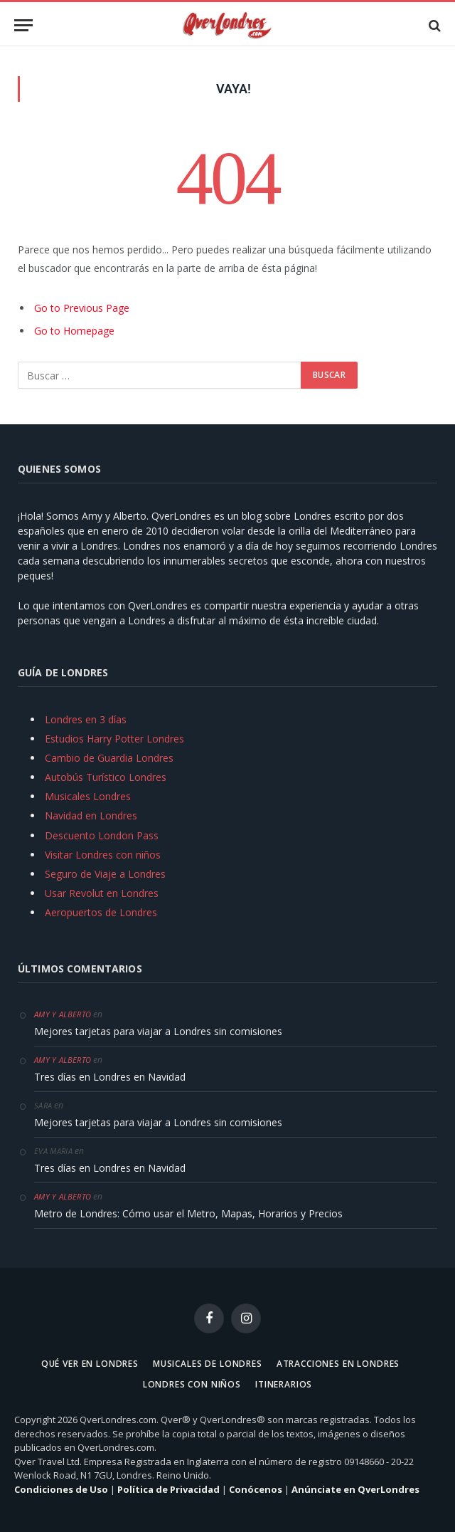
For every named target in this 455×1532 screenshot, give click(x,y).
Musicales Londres (88, 796)
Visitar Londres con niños (103, 854)
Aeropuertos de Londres (101, 912)
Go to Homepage (74, 330)
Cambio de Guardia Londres (109, 758)
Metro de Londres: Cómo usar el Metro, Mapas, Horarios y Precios (188, 1213)
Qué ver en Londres (90, 1364)
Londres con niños (192, 1384)
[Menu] (23, 25)
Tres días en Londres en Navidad (110, 1077)
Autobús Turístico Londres (105, 777)
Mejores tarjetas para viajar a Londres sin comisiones (158, 1031)
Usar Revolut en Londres (102, 893)
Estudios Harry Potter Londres (114, 738)
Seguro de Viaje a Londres (105, 874)
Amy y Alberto (62, 1014)
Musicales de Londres (207, 1364)
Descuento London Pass (102, 835)
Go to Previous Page (81, 308)
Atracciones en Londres (338, 1364)
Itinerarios (283, 1384)
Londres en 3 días (86, 719)
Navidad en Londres (91, 815)
